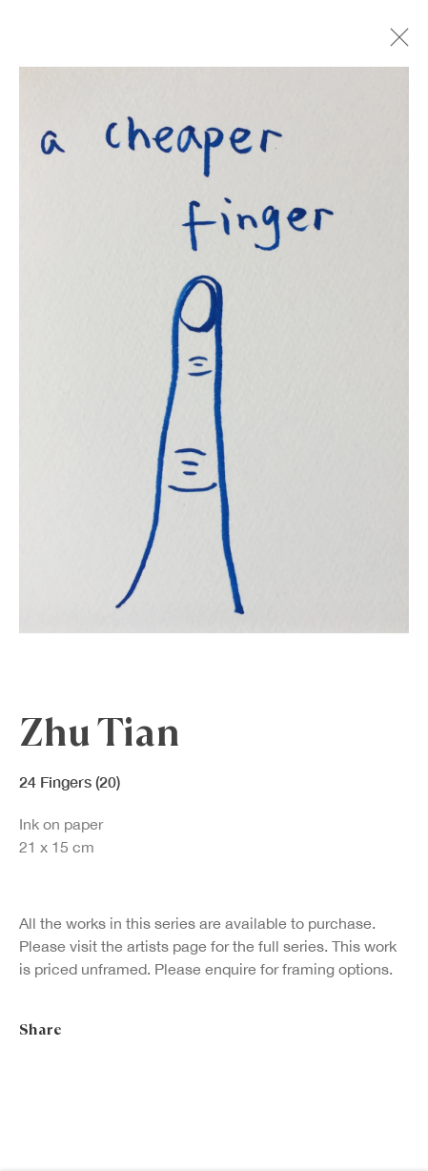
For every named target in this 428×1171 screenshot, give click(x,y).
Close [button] (395, 43)
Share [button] (40, 1032)
